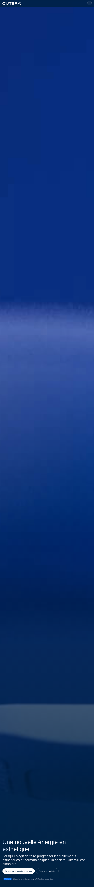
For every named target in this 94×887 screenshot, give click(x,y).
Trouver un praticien (47, 871)
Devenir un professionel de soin (18, 871)
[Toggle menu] (89, 3)
